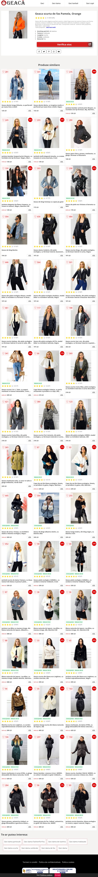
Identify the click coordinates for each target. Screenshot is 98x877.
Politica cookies (68, 862)
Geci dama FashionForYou (34, 841)
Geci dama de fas (48, 848)
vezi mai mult (51, 27)
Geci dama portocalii (12, 841)
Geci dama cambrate (29, 848)
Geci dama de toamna (57, 841)
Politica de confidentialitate (50, 862)
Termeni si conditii (30, 862)
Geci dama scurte (11, 848)
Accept (57, 875)
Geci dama (56, 3)
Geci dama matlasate (77, 841)
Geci (42, 3)
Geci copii (90, 3)
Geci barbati (73, 3)
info (29, 110)
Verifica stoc (74, 44)
